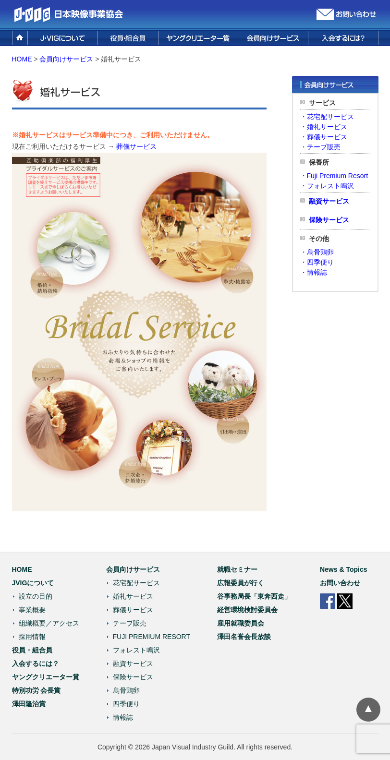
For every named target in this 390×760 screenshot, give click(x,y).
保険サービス (329, 220)
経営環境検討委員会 (247, 610)
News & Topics (343, 569)
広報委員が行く (240, 583)
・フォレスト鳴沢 (327, 186)
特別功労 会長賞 (36, 690)
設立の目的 (35, 596)
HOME (22, 59)
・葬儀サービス (323, 137)
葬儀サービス (136, 146)
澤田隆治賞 (29, 704)
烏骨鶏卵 (126, 690)
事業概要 (32, 610)
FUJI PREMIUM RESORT (152, 636)
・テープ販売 (320, 147)
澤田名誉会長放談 (244, 636)
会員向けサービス (133, 569)
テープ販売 (129, 623)
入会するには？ (35, 663)
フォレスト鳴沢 (136, 650)
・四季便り (317, 262)
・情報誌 (313, 272)
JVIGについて (33, 583)
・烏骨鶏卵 (317, 252)
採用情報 (32, 636)
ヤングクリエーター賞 (45, 677)
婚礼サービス (133, 596)
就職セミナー (237, 569)
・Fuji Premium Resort (334, 176)
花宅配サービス (136, 583)
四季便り (126, 704)
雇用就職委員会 (240, 623)
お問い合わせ (340, 583)
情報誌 (123, 717)
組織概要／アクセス (49, 623)
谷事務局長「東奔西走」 (254, 596)
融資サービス (329, 201)
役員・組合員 (32, 650)
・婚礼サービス (323, 127)
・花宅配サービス (327, 117)
